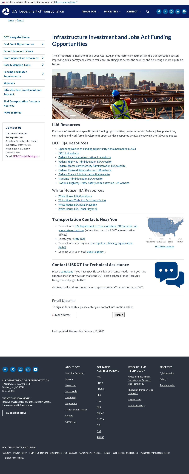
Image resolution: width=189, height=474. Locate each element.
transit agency (96, 251)
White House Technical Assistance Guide (82, 200)
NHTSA (100, 419)
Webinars (9, 83)
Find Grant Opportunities (24, 44)
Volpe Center (134, 399)
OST (99, 431)
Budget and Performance (49, 452)
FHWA (100, 382)
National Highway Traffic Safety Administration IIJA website (93, 183)
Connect (132, 11)
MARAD (100, 413)
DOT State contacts (164, 246)
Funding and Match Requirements (24, 74)
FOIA (31, 452)
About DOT (89, 11)
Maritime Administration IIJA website (80, 178)
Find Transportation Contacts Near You (22, 103)
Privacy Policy (20, 452)
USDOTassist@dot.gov (26, 156)
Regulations (71, 403)
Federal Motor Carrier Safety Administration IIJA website (92, 166)
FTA (99, 400)
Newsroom (70, 385)
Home (11, 20)
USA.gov (6, 452)
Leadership (70, 397)
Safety (163, 379)
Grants (20, 20)
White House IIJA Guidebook (75, 196)
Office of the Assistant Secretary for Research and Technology (139, 380)
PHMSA (100, 437)
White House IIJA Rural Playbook (77, 204)
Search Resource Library (18, 51)
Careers (69, 415)
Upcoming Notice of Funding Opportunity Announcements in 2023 (97, 149)
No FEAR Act (70, 452)
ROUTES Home (12, 112)
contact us (67, 271)
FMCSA (100, 388)
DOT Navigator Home (17, 37)
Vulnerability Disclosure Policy (155, 452)
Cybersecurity (167, 373)
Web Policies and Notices (125, 452)
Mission (69, 379)
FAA (98, 376)
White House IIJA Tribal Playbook (77, 209)
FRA (99, 394)
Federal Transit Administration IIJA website (84, 174)
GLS (99, 407)
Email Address (63, 315)
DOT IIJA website (68, 153)
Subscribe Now (16, 412)
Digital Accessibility (14, 457)
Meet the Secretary (75, 373)
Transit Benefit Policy (76, 409)
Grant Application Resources (24, 58)
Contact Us (71, 421)
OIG (98, 425)
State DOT (79, 239)
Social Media (71, 391)
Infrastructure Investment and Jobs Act (22, 92)
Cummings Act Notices (90, 452)
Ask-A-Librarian (137, 405)
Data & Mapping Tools (24, 65)
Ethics (107, 452)
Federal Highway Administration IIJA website (85, 161)
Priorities (111, 11)
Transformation (167, 385)
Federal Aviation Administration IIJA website (84, 157)
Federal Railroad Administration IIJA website (84, 170)
